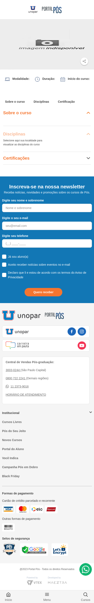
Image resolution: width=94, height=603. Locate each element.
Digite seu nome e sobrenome (23, 200)
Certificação (66, 101)
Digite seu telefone (15, 236)
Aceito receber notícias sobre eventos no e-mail (39, 264)
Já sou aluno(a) (18, 256)
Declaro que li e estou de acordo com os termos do (47, 275)
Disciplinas (41, 101)
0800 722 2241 (16, 378)
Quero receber (43, 292)
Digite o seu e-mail (15, 218)
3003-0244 (13, 370)
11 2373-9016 (17, 386)
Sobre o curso (15, 101)
